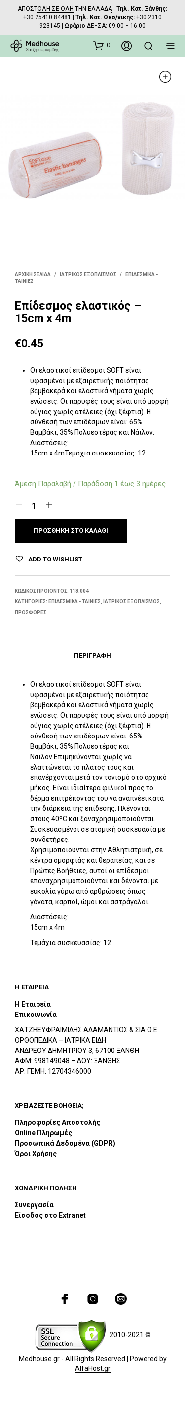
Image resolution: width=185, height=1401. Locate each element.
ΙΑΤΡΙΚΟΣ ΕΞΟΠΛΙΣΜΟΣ (88, 274)
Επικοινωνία (36, 1014)
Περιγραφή (92, 655)
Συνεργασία (34, 1205)
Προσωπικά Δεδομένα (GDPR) (65, 1143)
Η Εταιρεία (33, 1004)
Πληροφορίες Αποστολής (57, 1122)
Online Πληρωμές (43, 1133)
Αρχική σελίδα (33, 274)
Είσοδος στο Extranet (51, 1215)
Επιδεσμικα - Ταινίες (74, 601)
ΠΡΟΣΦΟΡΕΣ (30, 612)
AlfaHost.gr (93, 1368)
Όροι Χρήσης (36, 1153)
